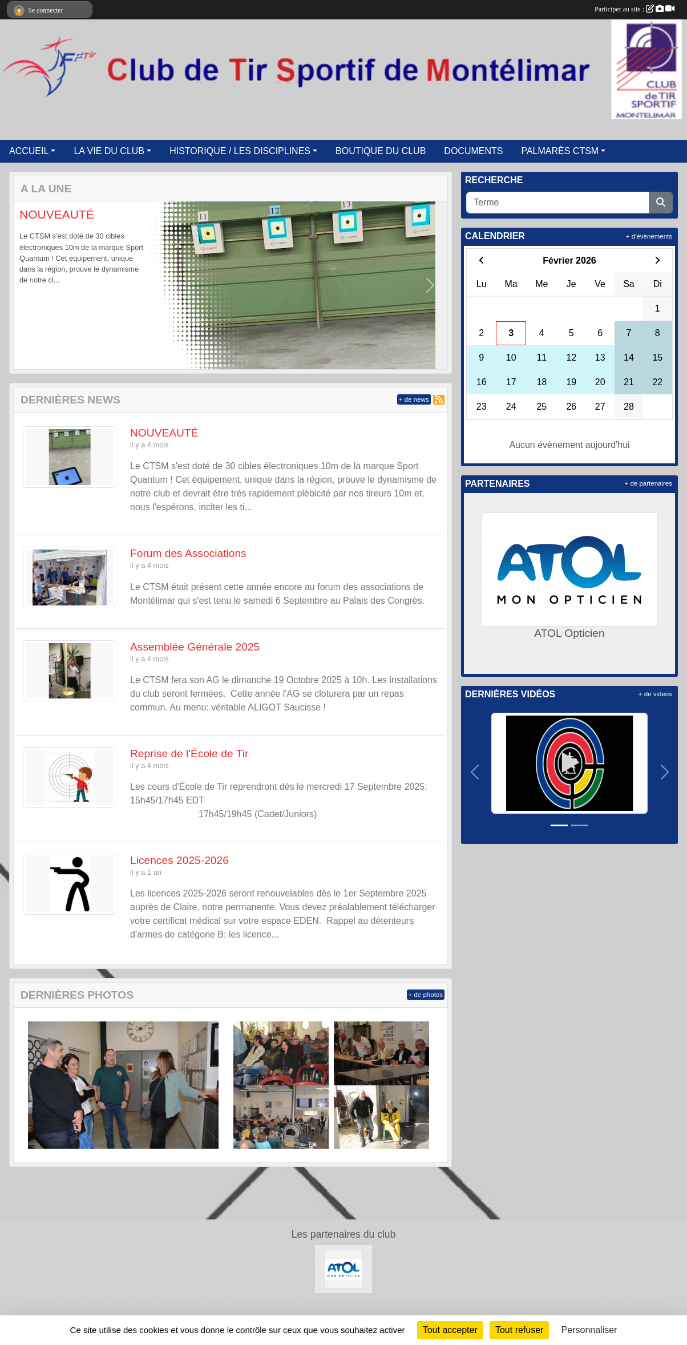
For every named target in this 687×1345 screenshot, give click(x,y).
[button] (31, 285)
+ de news (414, 399)
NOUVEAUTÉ (56, 214)
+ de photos (426, 994)
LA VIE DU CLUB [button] (109, 151)
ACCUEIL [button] (29, 151)
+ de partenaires (648, 483)
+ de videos (655, 693)
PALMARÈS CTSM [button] (560, 151)
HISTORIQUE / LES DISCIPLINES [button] (239, 151)
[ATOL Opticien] (343, 1269)
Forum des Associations (188, 553)
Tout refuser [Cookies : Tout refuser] (519, 1330)
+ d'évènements (649, 236)
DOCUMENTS (473, 151)
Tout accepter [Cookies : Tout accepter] (450, 1330)
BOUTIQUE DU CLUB (381, 151)
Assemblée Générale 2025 (195, 647)
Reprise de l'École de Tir (189, 754)
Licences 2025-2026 (179, 860)
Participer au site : (634, 9)
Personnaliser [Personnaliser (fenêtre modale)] (589, 1330)
